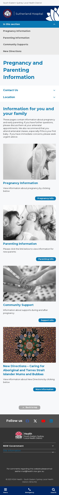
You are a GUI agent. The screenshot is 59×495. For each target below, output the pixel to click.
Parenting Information (16, 38)
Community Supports (15, 44)
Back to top (29, 407)
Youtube (43, 421)
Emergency (29, 490)
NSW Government (13, 446)
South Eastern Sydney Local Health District (22, 3)
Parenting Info (45, 259)
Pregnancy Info (45, 198)
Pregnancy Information (16, 31)
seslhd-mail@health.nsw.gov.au (29, 471)
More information (44, 389)
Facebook (27, 421)
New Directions (12, 51)
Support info (47, 320)
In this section (11, 24)
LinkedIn (51, 421)
